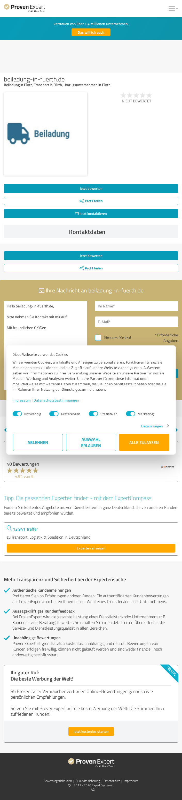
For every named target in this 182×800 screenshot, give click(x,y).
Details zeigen (151, 426)
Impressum (22, 400)
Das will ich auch (91, 32)
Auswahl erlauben (91, 442)
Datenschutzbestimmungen (57, 400)
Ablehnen (38, 442)
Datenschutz (112, 781)
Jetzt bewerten (91, 188)
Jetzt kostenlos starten (91, 731)
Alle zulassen (144, 442)
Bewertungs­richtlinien (58, 781)
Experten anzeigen (91, 548)
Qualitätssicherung (88, 781)
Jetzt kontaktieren (91, 213)
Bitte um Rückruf (117, 338)
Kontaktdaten (122, 231)
